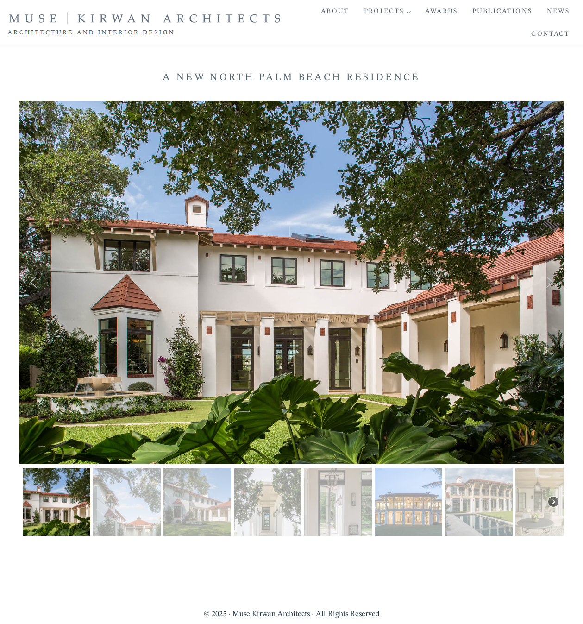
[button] (33, 282)
